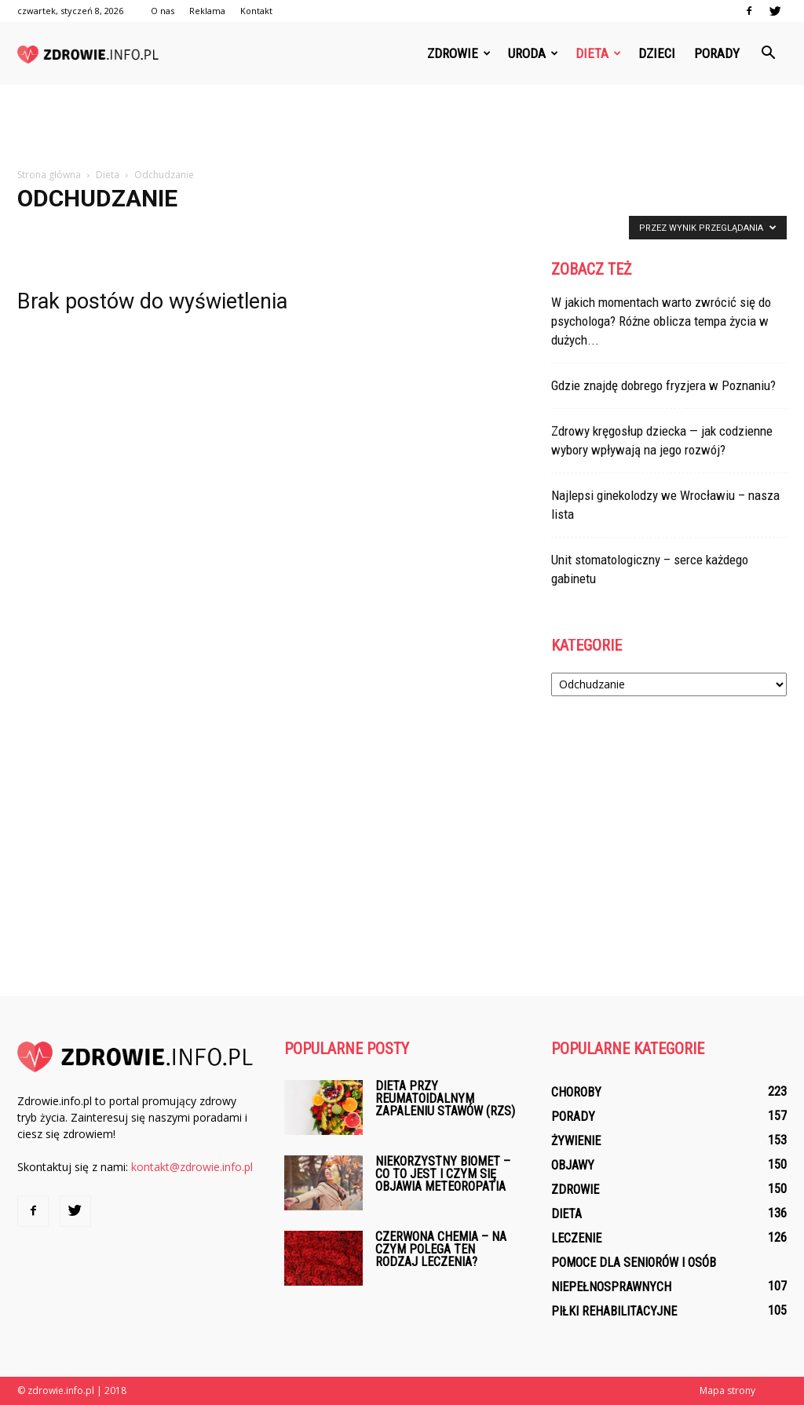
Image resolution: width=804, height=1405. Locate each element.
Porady (717, 53)
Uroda (533, 53)
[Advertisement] (402, 127)
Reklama (207, 10)
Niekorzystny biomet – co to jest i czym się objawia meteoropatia (442, 1174)
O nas (162, 10)
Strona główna (49, 174)
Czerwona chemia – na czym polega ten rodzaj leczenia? (440, 1249)
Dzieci (656, 53)
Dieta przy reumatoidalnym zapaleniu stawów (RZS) (445, 1098)
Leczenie (576, 1238)
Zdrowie (459, 53)
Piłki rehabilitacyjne (614, 1311)
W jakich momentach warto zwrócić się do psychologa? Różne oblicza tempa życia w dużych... (661, 321)
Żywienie (576, 1140)
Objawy (572, 1165)
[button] (768, 53)
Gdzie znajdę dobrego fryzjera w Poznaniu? (663, 385)
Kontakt (256, 10)
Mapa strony (727, 1390)
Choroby (576, 1092)
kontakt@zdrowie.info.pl (192, 1166)
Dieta (598, 53)
